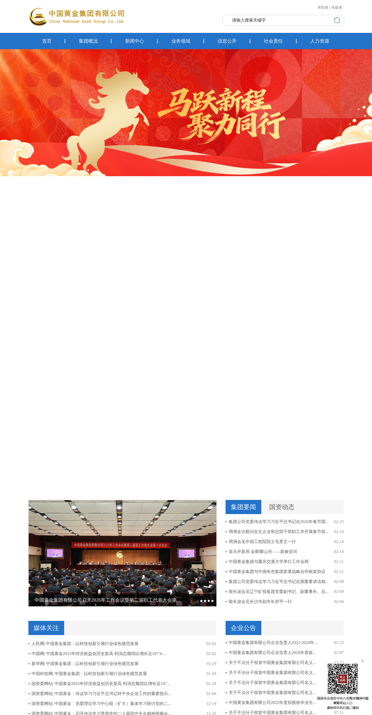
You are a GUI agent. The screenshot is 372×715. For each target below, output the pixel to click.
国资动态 (281, 507)
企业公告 (243, 628)
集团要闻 (243, 507)
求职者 (322, 7)
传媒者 (336, 7)
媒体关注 (46, 628)
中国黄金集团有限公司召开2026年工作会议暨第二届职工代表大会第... (107, 600)
